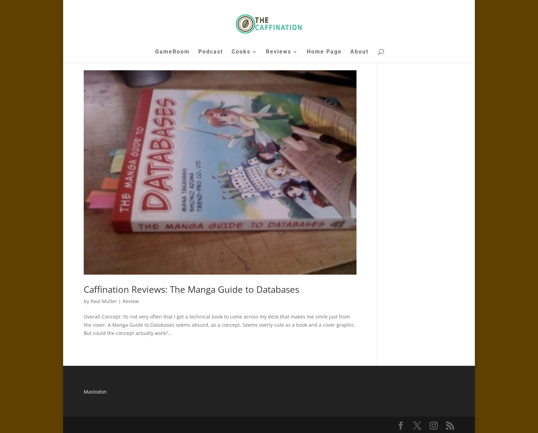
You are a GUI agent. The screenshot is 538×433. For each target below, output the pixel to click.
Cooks (241, 52)
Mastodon (95, 391)
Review (130, 301)
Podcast (210, 52)
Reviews (278, 52)
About (359, 52)
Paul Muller (104, 301)
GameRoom (172, 52)
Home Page (324, 52)
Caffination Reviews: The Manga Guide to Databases (191, 289)
